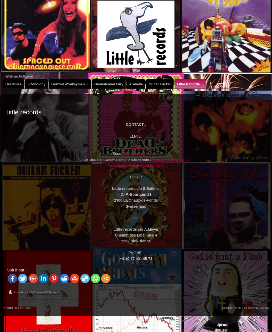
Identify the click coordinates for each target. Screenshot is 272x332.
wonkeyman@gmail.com (172, 159)
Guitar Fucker (160, 84)
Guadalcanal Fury (108, 84)
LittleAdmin (34, 292)
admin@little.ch (136, 148)
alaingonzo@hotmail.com (145, 153)
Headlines (13, 84)
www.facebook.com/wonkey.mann (136, 165)
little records (190, 85)
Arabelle (136, 84)
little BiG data (22, 307)
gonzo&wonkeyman (70, 85)
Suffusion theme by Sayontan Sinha (245, 307)
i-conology (36, 84)
